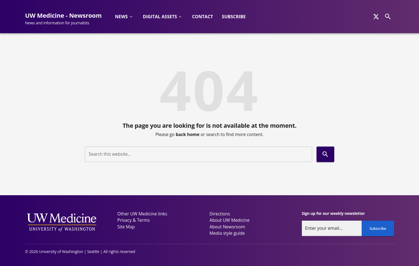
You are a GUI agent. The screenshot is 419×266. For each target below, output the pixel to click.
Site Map (126, 227)
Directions (220, 214)
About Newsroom (227, 227)
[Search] (388, 16)
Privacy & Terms (133, 220)
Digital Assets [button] (160, 17)
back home (187, 134)
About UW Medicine (230, 220)
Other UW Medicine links (142, 214)
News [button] (121, 17)
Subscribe (234, 17)
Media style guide (227, 233)
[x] (376, 16)
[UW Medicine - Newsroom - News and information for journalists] (65, 18)
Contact (202, 17)
